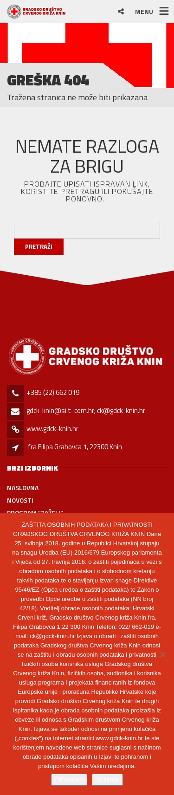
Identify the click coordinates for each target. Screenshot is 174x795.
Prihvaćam (69, 779)
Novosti (20, 500)
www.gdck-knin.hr (52, 428)
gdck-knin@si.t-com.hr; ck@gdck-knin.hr (85, 410)
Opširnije (107, 779)
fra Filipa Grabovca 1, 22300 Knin (75, 446)
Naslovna (23, 487)
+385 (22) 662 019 (52, 392)
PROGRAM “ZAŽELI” (35, 512)
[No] (162, 654)
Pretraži (38, 246)
